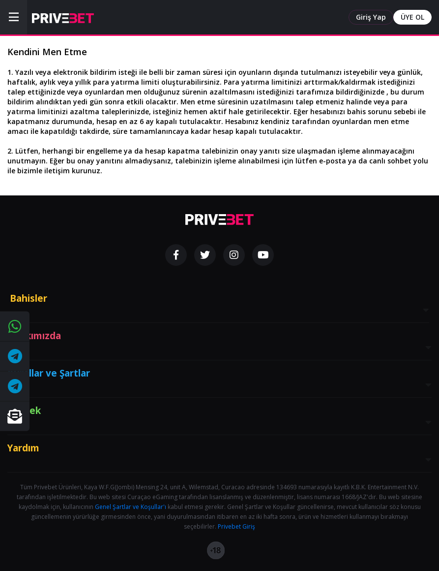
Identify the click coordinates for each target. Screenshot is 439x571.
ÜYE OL (412, 17)
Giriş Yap (371, 17)
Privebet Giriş (236, 526)
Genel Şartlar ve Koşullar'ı (130, 507)
